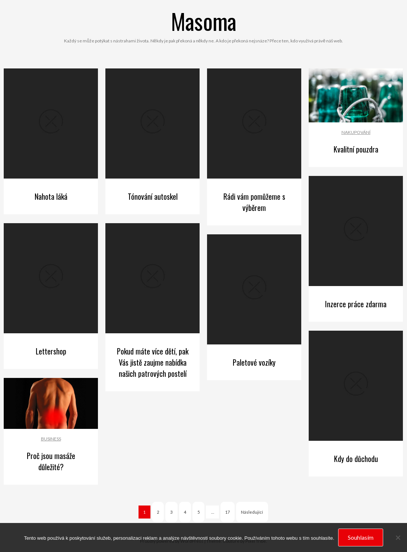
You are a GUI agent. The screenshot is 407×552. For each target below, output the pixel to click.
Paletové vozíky (254, 362)
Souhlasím (360, 537)
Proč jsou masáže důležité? (51, 461)
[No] (397, 537)
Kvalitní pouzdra (356, 149)
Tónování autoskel (153, 196)
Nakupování (356, 132)
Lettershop (51, 351)
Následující (252, 512)
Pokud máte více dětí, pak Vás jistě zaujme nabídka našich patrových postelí (152, 362)
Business (51, 439)
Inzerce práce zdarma (356, 303)
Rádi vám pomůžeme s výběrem (254, 202)
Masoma (203, 20)
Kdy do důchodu (356, 458)
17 (227, 512)
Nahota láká (51, 196)
